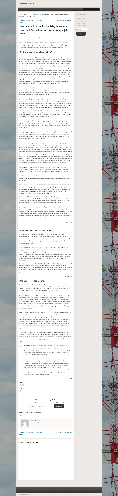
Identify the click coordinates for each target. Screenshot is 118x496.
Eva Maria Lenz (67, 37)
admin (38, 420)
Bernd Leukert (55, 37)
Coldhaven (61, 37)
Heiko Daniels (22, 38)
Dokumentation (34, 14)
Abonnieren (59, 406)
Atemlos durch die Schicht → (64, 20)
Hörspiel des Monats (47, 9)
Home (28, 14)
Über (20, 9)
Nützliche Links (36, 9)
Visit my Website (40, 422)
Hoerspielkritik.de (27, 4)
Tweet (20, 415)
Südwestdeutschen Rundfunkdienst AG (41, 297)
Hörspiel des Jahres (42, 37)
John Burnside (37, 38)
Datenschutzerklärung (52, 489)
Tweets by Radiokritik (81, 14)
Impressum (22, 489)
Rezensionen (27, 9)
